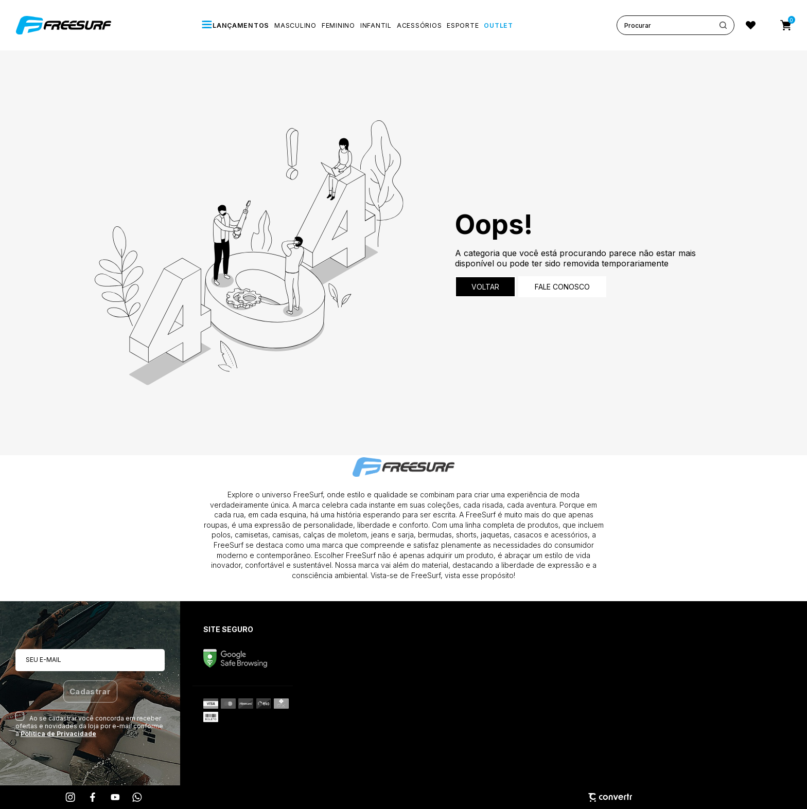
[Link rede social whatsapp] (137, 797)
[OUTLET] (498, 25)
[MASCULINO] (295, 25)
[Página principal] (65, 25)
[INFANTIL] (376, 25)
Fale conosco (562, 286)
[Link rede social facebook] (93, 797)
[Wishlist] (751, 25)
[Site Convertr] (403, 797)
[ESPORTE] (463, 25)
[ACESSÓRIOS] (419, 25)
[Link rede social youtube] (115, 797)
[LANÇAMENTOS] (235, 25)
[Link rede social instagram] (71, 797)
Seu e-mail (43, 659)
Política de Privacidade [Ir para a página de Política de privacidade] (58, 734)
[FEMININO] (338, 25)
